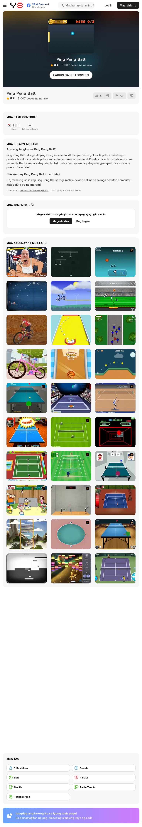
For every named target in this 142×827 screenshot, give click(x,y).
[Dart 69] (71, 262)
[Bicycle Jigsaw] (26, 364)
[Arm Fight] (26, 262)
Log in (108, 5)
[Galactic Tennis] (71, 398)
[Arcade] (104, 768)
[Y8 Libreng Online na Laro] (16, 5)
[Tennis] (115, 568)
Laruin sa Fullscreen (71, 75)
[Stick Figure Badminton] (71, 500)
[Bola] (38, 777)
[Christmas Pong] (26, 296)
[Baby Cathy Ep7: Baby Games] (71, 364)
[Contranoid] (26, 568)
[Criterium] (115, 330)
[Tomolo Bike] (71, 296)
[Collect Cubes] (71, 330)
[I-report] (119, 95)
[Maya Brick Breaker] (26, 534)
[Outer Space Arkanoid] (71, 568)
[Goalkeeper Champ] (115, 296)
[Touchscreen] (38, 796)
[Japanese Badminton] (26, 500)
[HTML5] (104, 777)
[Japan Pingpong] (115, 466)
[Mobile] (38, 787)
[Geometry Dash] (115, 262)
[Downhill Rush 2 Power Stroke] (26, 330)
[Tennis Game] (71, 432)
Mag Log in (83, 221)
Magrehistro (128, 5)
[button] (23, 185)
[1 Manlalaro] (38, 768)
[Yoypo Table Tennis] (115, 534)
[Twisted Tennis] (26, 466)
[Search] (61, 5)
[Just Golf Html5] (115, 364)
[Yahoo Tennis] (115, 398)
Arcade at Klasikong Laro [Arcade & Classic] (34, 190)
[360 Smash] (71, 534)
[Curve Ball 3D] (115, 432)
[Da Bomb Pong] (26, 432)
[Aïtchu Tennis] (71, 466)
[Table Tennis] (26, 398)
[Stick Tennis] (115, 500)
